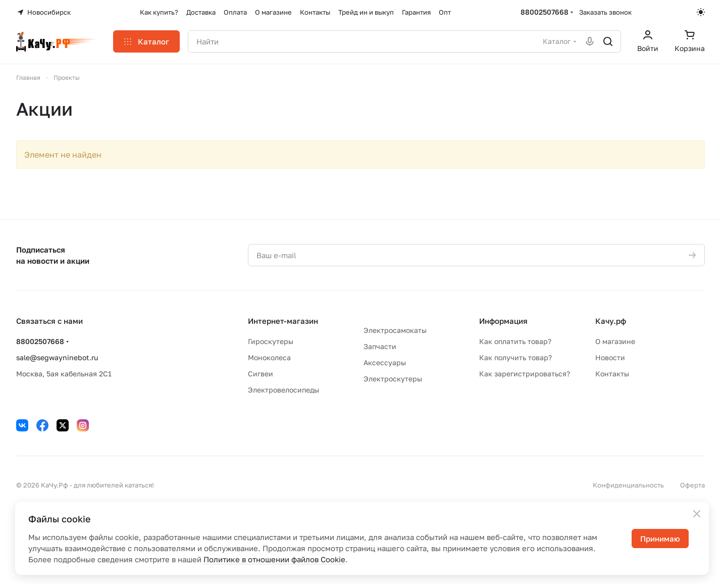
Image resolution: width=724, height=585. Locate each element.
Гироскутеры (270, 341)
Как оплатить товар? (515, 341)
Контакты (612, 373)
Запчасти (380, 346)
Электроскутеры (393, 378)
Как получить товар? (515, 357)
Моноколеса (269, 357)
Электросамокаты (395, 330)
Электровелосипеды (283, 389)
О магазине (615, 341)
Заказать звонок (605, 12)
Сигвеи (260, 373)
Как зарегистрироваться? (524, 373)
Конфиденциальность (628, 485)
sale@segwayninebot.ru (57, 357)
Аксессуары (385, 362)
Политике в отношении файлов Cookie (274, 559)
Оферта (692, 485)
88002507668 (544, 12)
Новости (610, 357)
